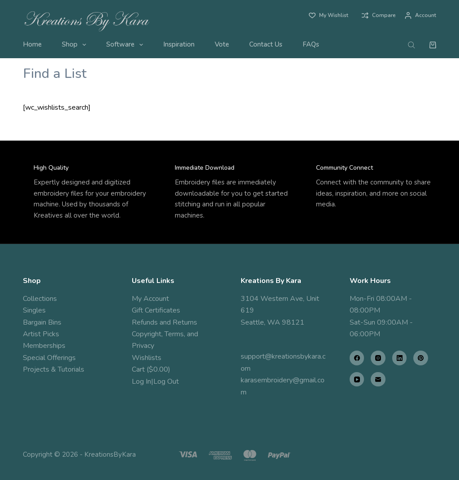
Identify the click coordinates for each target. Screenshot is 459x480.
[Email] (378, 379)
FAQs (311, 44)
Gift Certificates (156, 310)
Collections (40, 299)
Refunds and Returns (164, 322)
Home (32, 44)
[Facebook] (357, 358)
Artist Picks (41, 334)
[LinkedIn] (399, 358)
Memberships (44, 346)
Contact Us (265, 44)
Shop (76, 44)
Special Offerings (49, 358)
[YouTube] (357, 379)
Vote (222, 44)
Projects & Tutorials (53, 369)
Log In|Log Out (155, 381)
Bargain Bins (42, 322)
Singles (34, 310)
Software (126, 44)
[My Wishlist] (328, 15)
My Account (150, 299)
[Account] (420, 15)
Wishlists (146, 358)
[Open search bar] (411, 44)
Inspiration (179, 44)
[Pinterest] (420, 358)
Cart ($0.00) (151, 369)
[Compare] (379, 15)
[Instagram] (378, 358)
